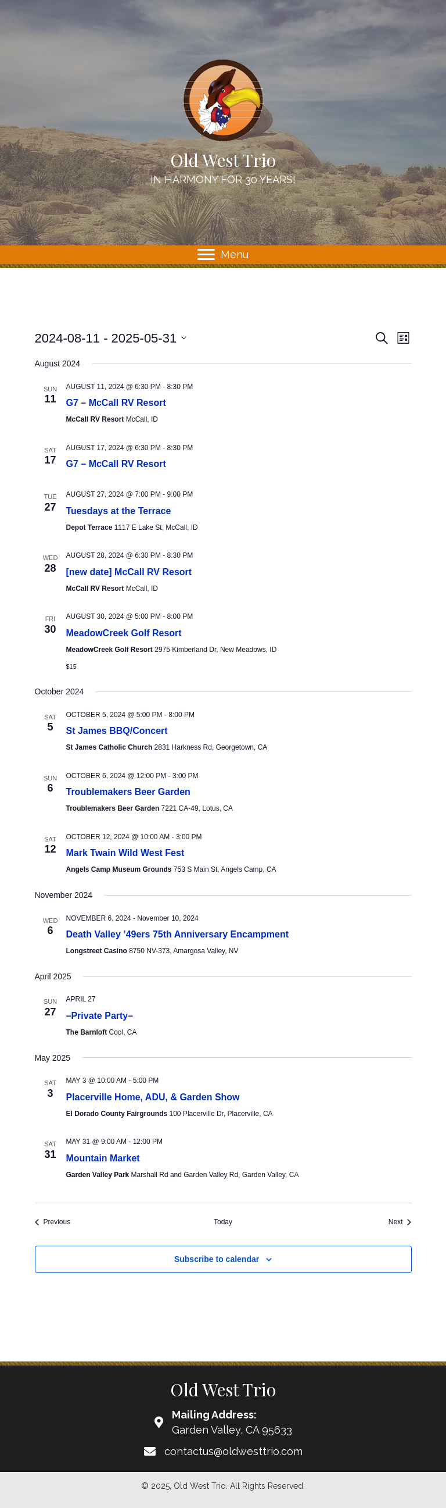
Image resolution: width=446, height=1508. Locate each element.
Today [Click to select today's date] (223, 1222)
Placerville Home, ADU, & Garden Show (153, 1097)
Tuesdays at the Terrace (118, 511)
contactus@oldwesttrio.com (233, 1451)
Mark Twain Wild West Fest (125, 853)
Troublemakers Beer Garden (128, 792)
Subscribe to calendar (216, 1259)
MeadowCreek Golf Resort (124, 633)
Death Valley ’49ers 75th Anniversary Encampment (177, 934)
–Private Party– (100, 1016)
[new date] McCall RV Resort (129, 572)
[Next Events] (400, 1222)
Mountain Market (103, 1158)
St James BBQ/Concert (117, 731)
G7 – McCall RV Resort (116, 403)
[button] (206, 254)
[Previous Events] (53, 1222)
